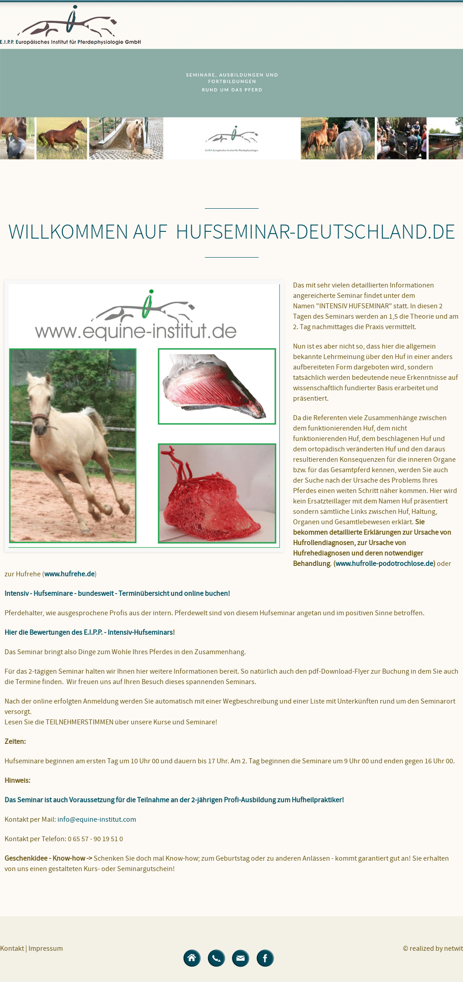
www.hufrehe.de (69, 574)
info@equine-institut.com (97, 819)
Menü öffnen (447, 29)
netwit (453, 948)
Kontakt (12, 948)
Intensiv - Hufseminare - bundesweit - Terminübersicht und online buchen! (117, 593)
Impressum (45, 948)
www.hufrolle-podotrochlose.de (384, 563)
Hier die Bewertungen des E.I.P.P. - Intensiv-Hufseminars (89, 632)
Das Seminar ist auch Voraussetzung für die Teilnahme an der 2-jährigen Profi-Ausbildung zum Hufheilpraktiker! (174, 800)
